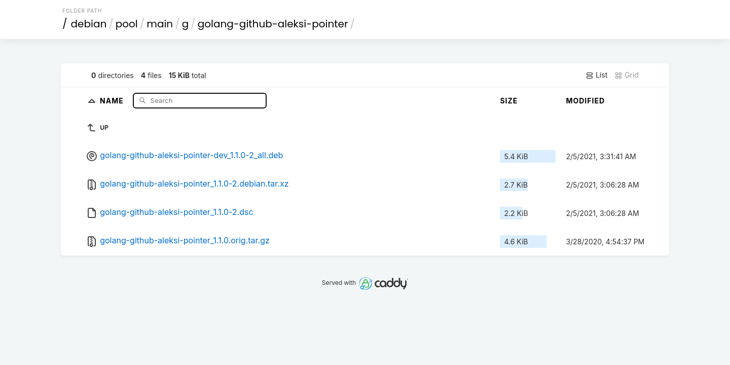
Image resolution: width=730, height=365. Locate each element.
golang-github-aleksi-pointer (273, 24)
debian (89, 24)
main (160, 24)
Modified (585, 100)
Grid (626, 75)
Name (113, 100)
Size (509, 100)
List (596, 75)
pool (127, 24)
